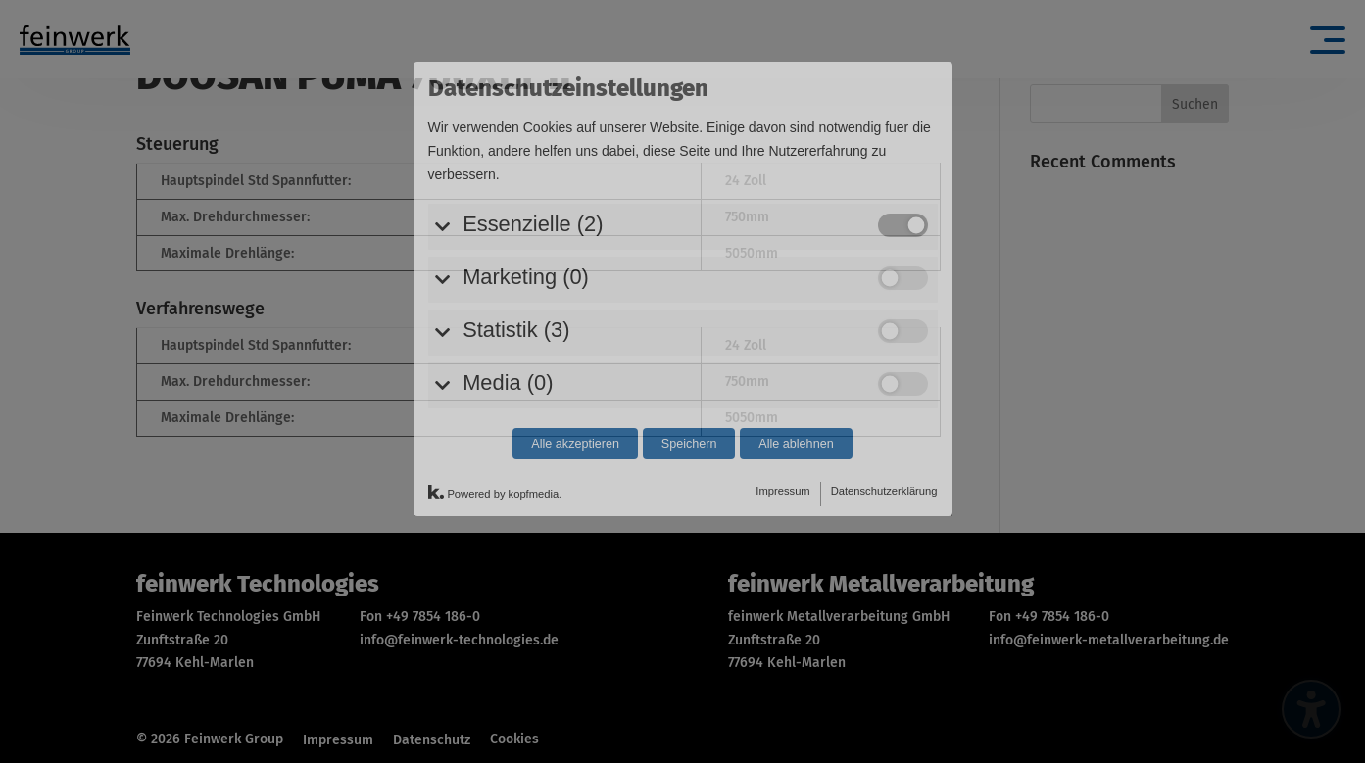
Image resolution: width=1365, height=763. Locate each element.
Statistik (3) (516, 237)
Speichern (689, 351)
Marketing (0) (526, 184)
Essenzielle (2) (533, 131)
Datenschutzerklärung (884, 399)
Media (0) (508, 290)
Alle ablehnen (795, 351)
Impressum (782, 399)
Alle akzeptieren (575, 351)
